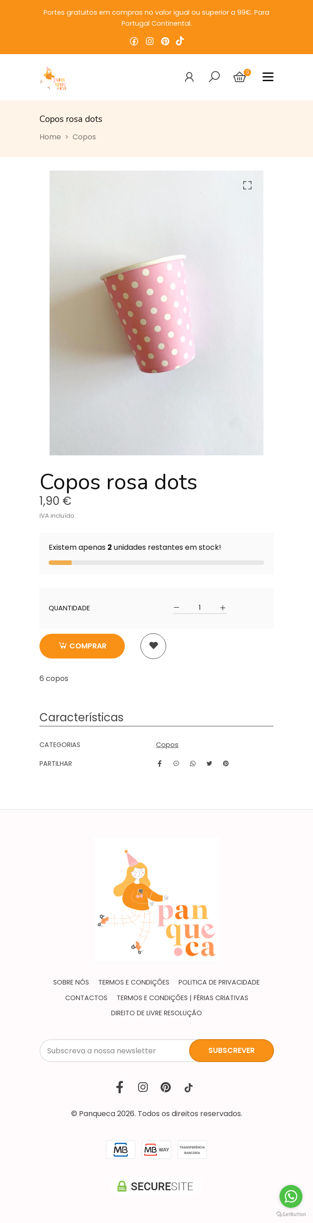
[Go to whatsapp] (290, 1196)
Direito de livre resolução (156, 1013)
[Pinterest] (225, 763)
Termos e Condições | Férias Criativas (182, 997)
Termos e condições (133, 982)
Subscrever (231, 1050)
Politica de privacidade (219, 982)
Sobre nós (71, 982)
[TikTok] (189, 1087)
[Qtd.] (199, 607)
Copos (84, 137)
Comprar (82, 646)
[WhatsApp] (192, 763)
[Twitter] (209, 763)
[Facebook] (159, 763)
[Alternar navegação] (214, 77)
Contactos (86, 997)
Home (50, 137)
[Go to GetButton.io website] (291, 1214)
